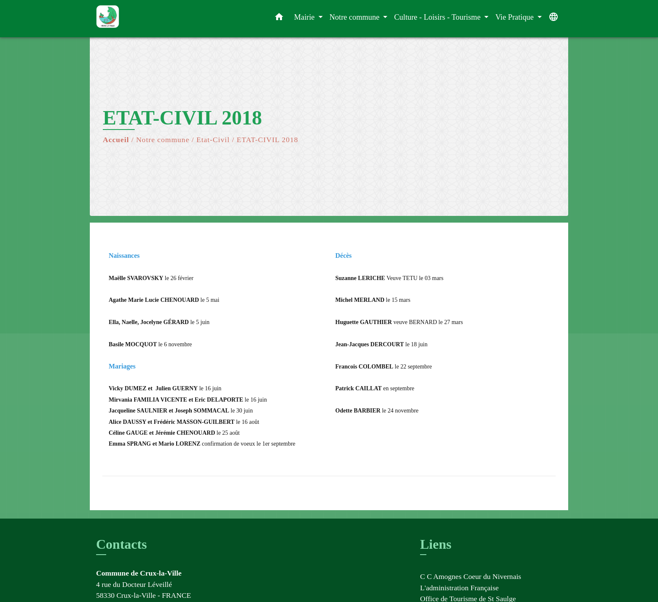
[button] (279, 18)
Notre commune (162, 139)
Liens (436, 544)
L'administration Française (459, 588)
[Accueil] (148, 18)
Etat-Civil (213, 139)
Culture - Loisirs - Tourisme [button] (438, 17)
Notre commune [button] (355, 17)
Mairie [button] (305, 17)
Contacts (121, 544)
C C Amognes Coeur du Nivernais (470, 576)
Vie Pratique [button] (515, 17)
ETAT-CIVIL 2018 (267, 139)
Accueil (116, 139)
